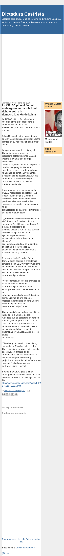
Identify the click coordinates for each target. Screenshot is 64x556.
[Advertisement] (32, 66)
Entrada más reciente (12, 539)
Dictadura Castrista (23, 14)
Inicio (22, 540)
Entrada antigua (33, 539)
